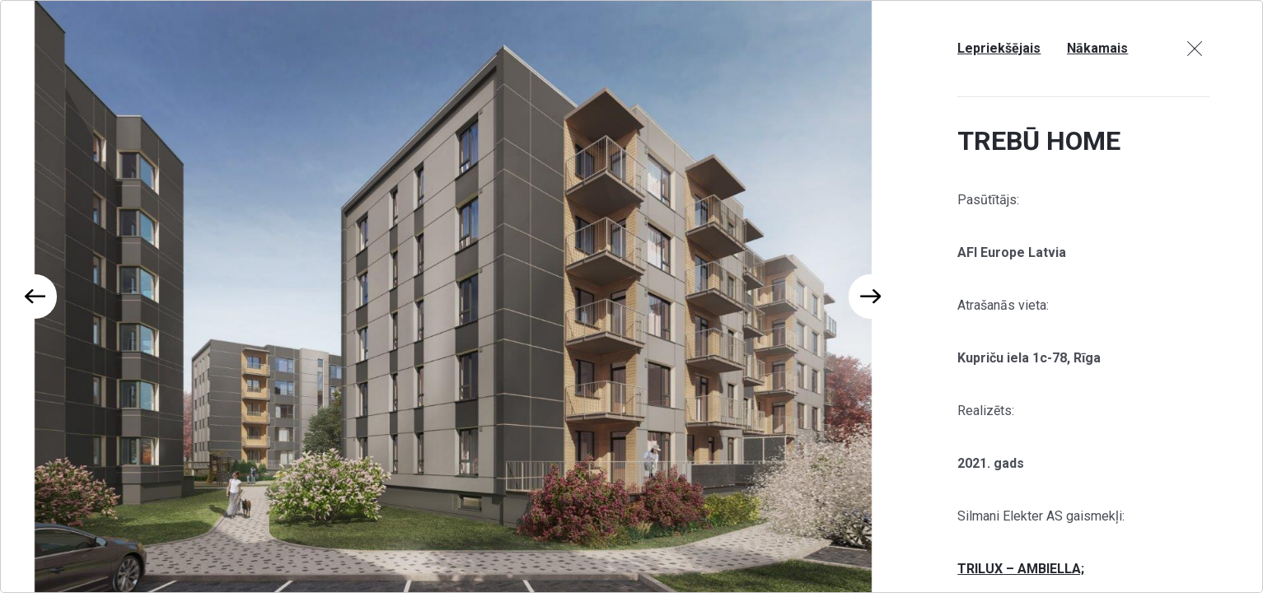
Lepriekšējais (999, 48)
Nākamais (1097, 48)
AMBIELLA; (1050, 569)
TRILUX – (987, 569)
